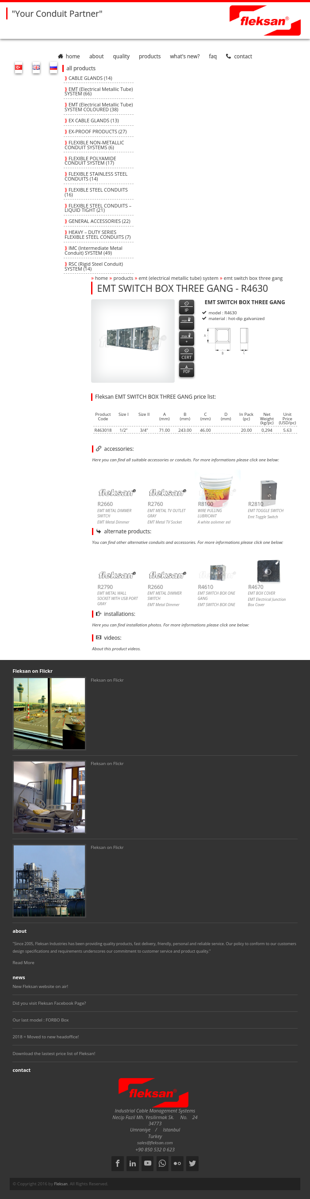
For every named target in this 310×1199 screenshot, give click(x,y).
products (150, 56)
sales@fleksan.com (155, 1143)
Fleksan (61, 1184)
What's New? (184, 56)
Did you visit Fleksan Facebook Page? (49, 1003)
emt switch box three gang (253, 278)
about (96, 56)
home (69, 56)
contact (239, 56)
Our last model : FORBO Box (40, 1020)
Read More (23, 962)
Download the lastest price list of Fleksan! (53, 1053)
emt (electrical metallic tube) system (178, 278)
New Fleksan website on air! (40, 986)
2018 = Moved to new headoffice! (45, 1037)
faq (213, 56)
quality (121, 56)
